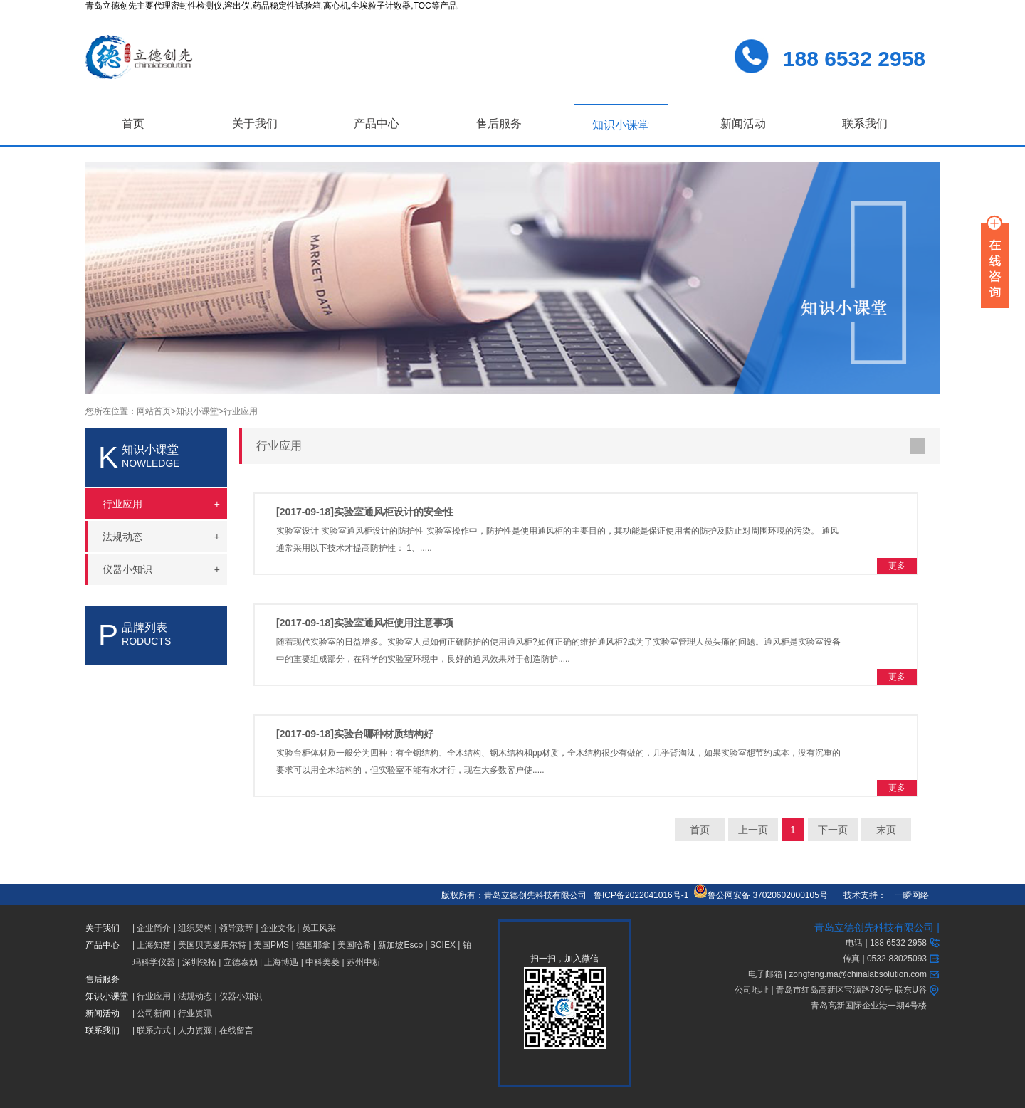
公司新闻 (154, 1013)
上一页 (753, 829)
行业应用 (241, 411)
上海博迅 (281, 962)
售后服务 (499, 123)
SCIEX (443, 945)
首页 (133, 123)
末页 (886, 829)
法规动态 (195, 996)
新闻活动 (743, 123)
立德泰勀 (241, 962)
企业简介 (154, 928)
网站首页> (156, 411)
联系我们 (865, 123)
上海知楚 (154, 945)
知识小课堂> (200, 411)
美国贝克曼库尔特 (212, 945)
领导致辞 (236, 928)
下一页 (833, 829)
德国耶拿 (313, 945)
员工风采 (319, 928)
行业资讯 (195, 1013)
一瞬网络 (907, 895)
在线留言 (236, 1030)
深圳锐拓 (199, 962)
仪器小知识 (240, 996)
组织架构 (195, 928)
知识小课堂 (620, 125)
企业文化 (278, 928)
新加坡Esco (400, 945)
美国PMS (271, 945)
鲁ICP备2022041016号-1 (641, 895)
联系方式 (154, 1030)
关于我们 (255, 123)
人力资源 (195, 1030)
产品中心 (376, 123)
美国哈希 (354, 945)
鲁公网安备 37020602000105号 (760, 895)
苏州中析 (364, 962)
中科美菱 (322, 962)
